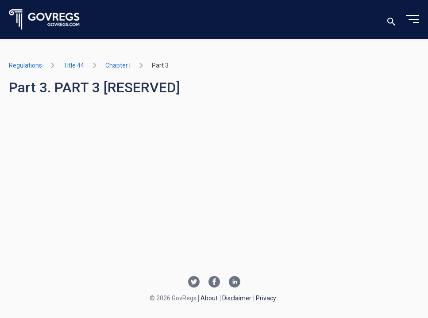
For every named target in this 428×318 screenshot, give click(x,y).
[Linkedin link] (234, 282)
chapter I (118, 65)
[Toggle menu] (412, 19)
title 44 (73, 65)
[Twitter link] (194, 282)
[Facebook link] (214, 282)
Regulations (25, 65)
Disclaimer (236, 298)
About (209, 298)
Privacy (266, 298)
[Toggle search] (391, 20)
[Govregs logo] (44, 19)
